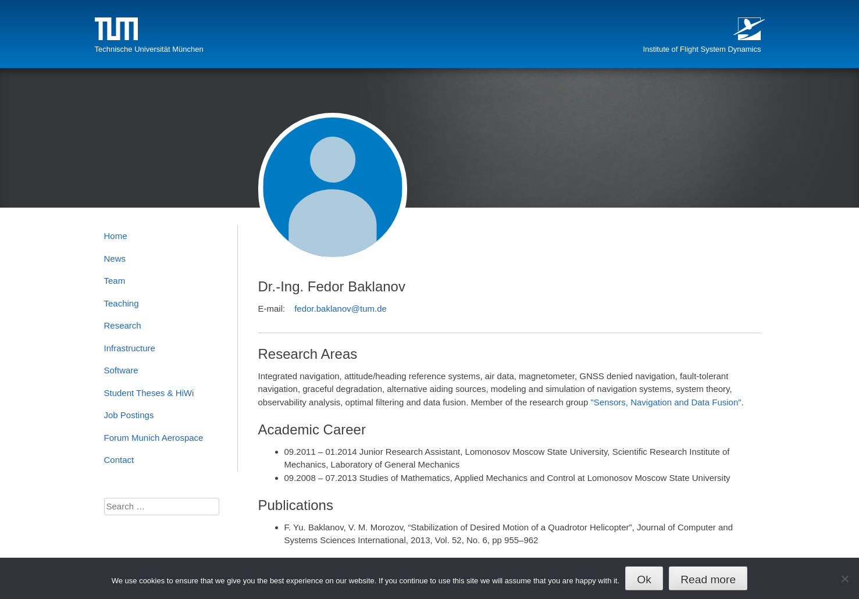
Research (122, 325)
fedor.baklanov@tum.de (340, 308)
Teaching (121, 303)
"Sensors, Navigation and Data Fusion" (665, 402)
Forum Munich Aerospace (154, 438)
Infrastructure (129, 348)
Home (115, 236)
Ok (644, 579)
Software (121, 370)
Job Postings (129, 415)
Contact (119, 460)
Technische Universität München (149, 49)
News (115, 258)
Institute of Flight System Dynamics (702, 49)
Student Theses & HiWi (149, 393)
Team (115, 281)
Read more (708, 579)
